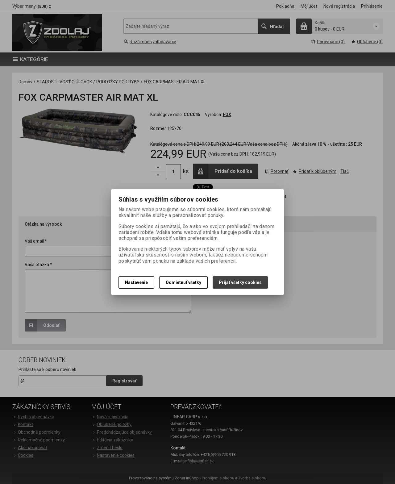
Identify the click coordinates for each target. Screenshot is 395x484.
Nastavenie (136, 282)
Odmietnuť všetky (183, 282)
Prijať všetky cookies (240, 282)
